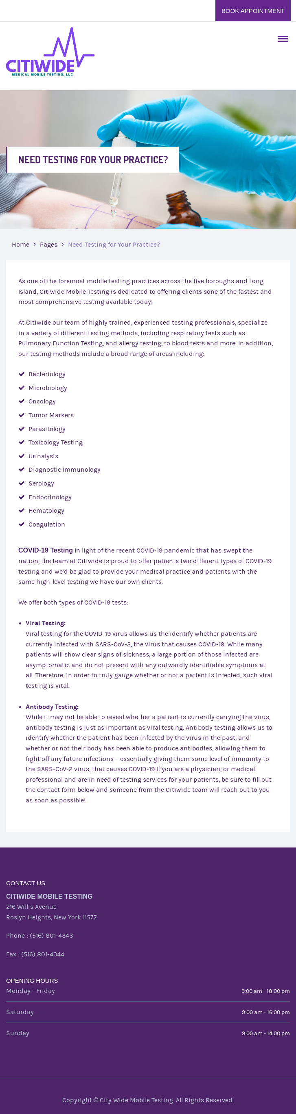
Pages (48, 244)
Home (20, 244)
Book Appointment (253, 10)
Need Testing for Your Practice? (114, 244)
